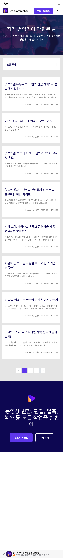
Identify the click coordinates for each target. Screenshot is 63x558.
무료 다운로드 (43, 10)
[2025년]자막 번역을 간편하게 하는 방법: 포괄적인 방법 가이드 (30, 192)
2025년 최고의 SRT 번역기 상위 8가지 (28, 121)
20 (37, 370)
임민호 (36, 104)
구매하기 (44, 437)
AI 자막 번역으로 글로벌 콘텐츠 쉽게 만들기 (31, 300)
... (30, 370)
